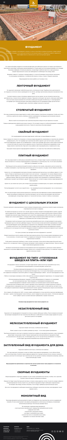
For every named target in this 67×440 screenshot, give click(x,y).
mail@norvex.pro (18, 428)
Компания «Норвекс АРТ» (11, 438)
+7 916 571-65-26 (17, 431)
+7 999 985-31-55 (17, 430)
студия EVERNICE (24, 438)
